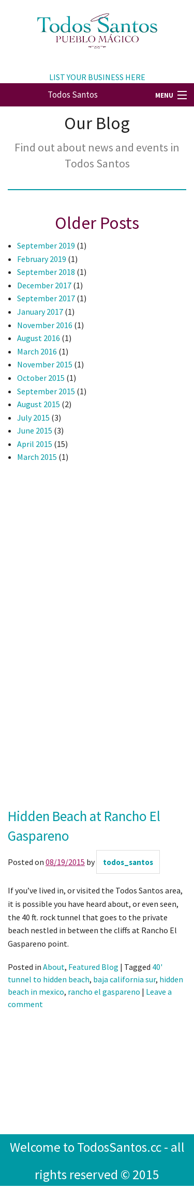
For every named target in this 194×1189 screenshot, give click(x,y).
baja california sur (124, 979)
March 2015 (37, 457)
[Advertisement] (49, 640)
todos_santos (128, 862)
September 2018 (46, 272)
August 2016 (38, 338)
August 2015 (38, 404)
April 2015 (34, 444)
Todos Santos (73, 94)
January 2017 (40, 311)
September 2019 (46, 245)
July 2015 (33, 417)
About (54, 967)
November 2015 (44, 364)
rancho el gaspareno (104, 991)
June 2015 (34, 430)
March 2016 (37, 351)
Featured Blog (93, 967)
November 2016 (44, 325)
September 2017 (46, 298)
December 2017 (44, 285)
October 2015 (41, 378)
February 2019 (41, 259)
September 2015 (46, 391)
